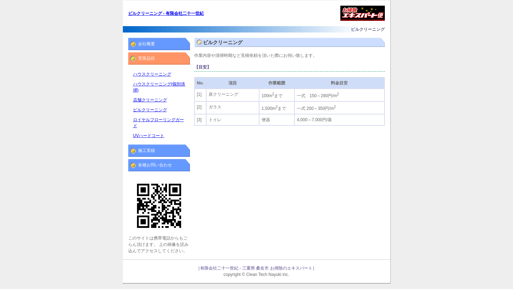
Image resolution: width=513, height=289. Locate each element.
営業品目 (146, 58)
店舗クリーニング (150, 100)
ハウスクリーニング (152, 74)
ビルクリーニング (150, 109)
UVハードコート (149, 135)
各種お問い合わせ (155, 165)
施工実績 (146, 150)
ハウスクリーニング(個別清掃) (159, 87)
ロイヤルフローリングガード (158, 122)
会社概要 (146, 43)
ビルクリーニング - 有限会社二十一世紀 (166, 13)
